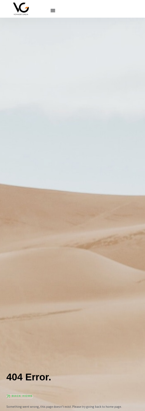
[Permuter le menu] (52, 10)
